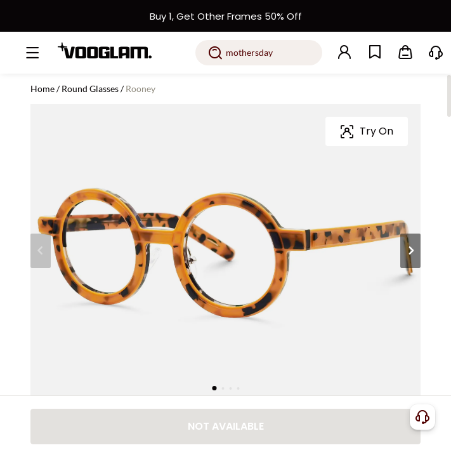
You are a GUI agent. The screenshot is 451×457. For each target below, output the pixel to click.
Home (42, 88)
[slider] (366, 176)
